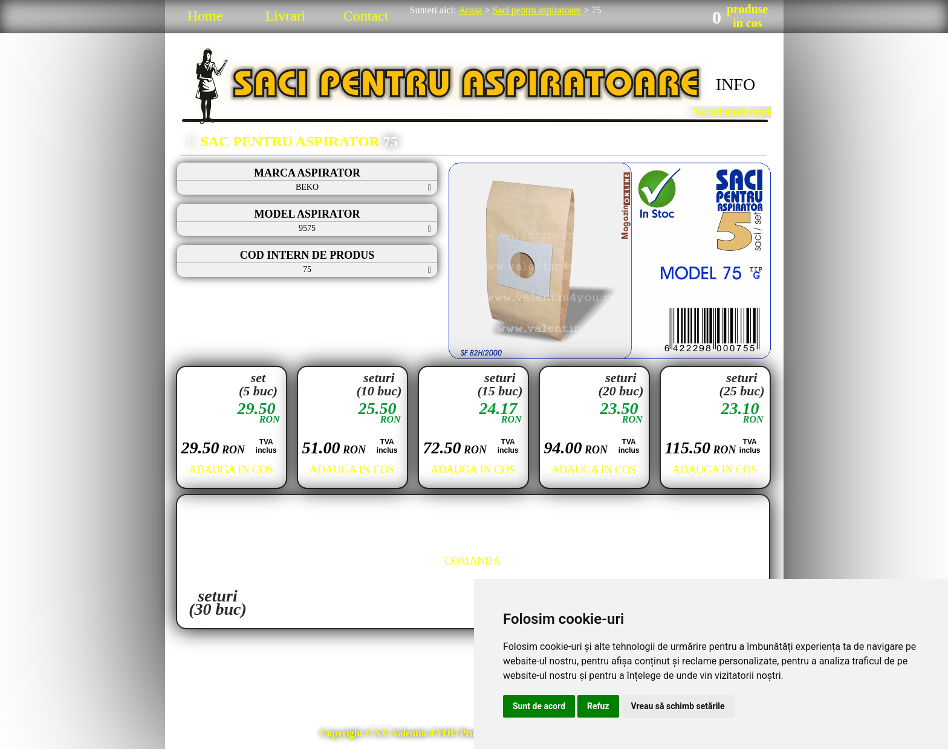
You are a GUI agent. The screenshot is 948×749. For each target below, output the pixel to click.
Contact (366, 16)
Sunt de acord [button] (539, 706)
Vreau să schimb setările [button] (678, 706)
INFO (735, 84)
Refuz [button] (598, 706)
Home (205, 16)
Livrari (285, 16)
